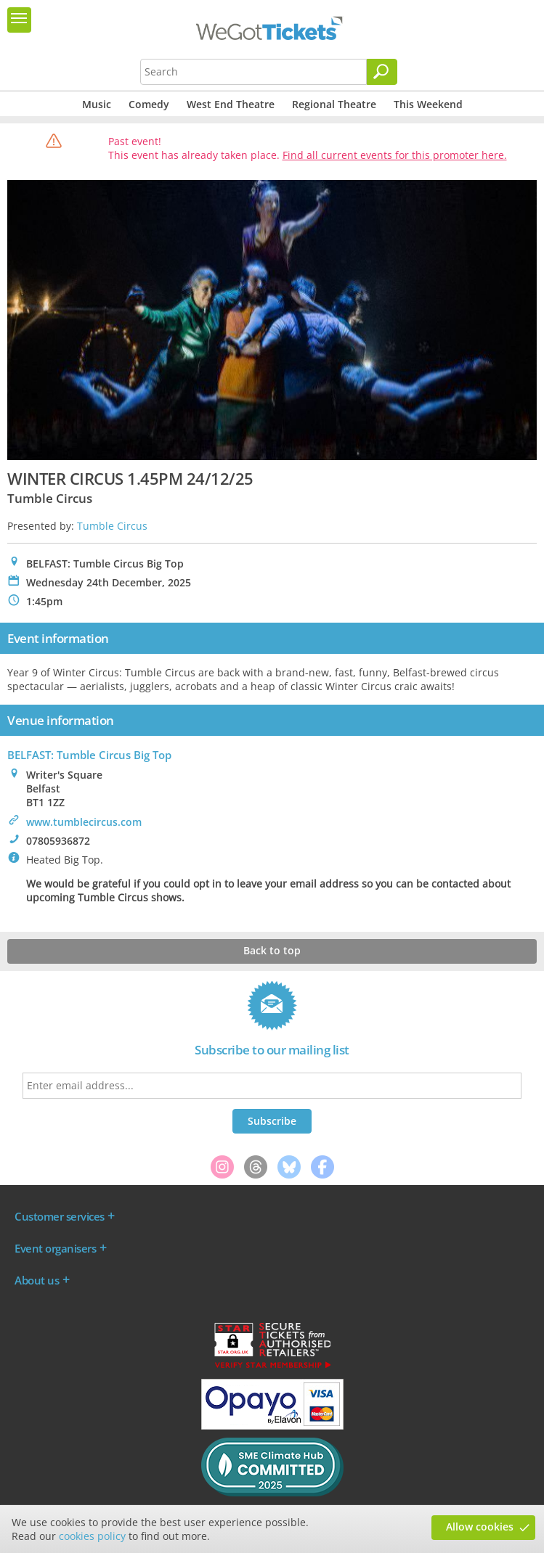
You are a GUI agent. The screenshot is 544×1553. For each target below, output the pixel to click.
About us (37, 1280)
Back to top (272, 950)
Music (96, 104)
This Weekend (428, 104)
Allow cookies (479, 1526)
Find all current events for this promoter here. (395, 155)
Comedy (149, 104)
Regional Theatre (334, 104)
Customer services (60, 1216)
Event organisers (55, 1248)
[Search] (382, 72)
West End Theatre (231, 104)
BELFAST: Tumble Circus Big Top (89, 754)
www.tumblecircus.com (84, 822)
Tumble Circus (112, 526)
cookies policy (92, 1536)
